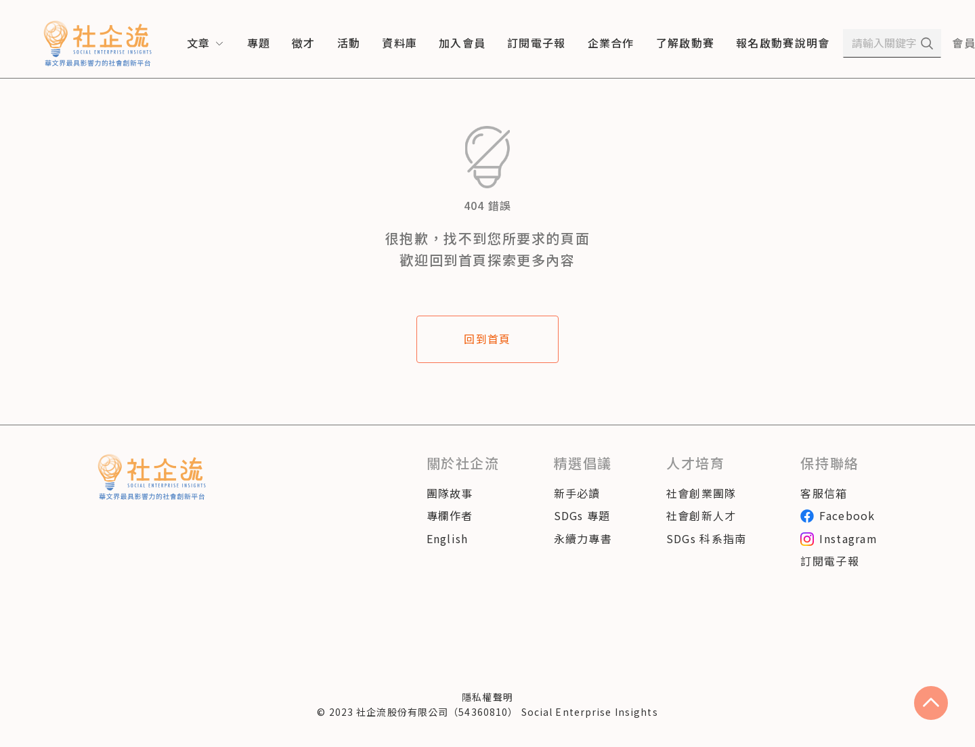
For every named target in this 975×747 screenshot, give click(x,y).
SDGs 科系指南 (706, 538)
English (448, 538)
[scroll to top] (931, 703)
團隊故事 (450, 493)
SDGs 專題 (582, 515)
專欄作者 (450, 515)
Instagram (839, 538)
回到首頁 (487, 338)
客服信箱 (823, 493)
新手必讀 (577, 493)
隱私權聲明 (487, 697)
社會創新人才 (701, 515)
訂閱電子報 (829, 561)
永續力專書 (583, 538)
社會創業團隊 (701, 493)
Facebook (837, 515)
